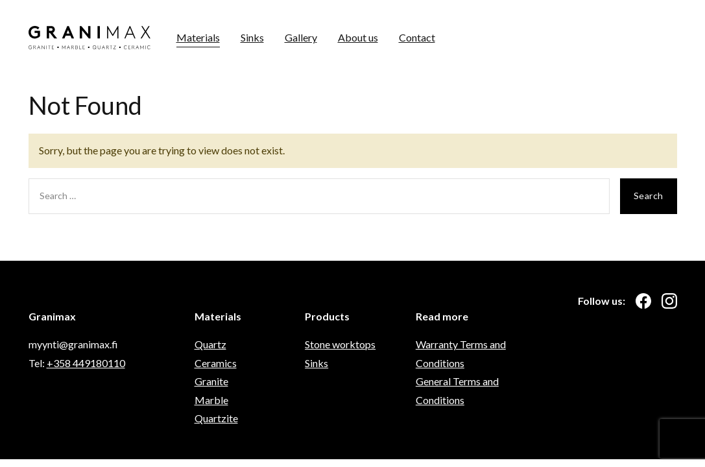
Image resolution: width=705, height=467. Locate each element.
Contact (417, 37)
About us (358, 37)
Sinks (252, 37)
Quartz (210, 344)
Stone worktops (340, 344)
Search (648, 195)
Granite (211, 381)
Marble (211, 400)
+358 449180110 (86, 363)
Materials (198, 37)
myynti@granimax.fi (73, 344)
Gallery (301, 37)
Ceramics (216, 363)
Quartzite (216, 418)
